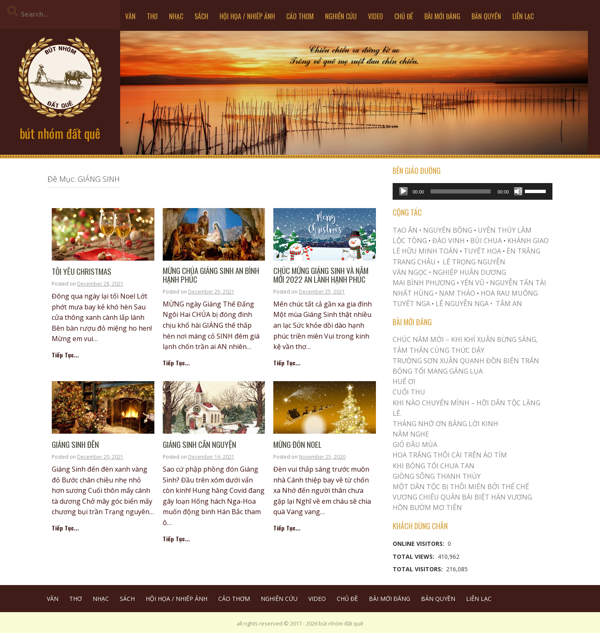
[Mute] (518, 191)
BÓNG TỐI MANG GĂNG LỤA (438, 371)
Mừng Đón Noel (297, 445)
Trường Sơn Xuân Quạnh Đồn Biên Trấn (466, 360)
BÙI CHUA (486, 240)
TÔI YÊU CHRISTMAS (81, 271)
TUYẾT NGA (412, 303)
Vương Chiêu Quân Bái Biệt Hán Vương (462, 497)
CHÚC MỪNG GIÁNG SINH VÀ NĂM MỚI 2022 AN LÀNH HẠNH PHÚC (320, 275)
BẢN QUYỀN (486, 16)
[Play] (403, 191)
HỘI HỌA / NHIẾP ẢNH (247, 16)
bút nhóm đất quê (60, 133)
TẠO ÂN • (407, 230)
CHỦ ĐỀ (403, 16)
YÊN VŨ (472, 282)
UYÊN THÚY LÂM (504, 230)
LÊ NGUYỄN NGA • (464, 303)
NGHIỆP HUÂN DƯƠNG (469, 272)
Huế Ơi (404, 381)
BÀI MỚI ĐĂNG (442, 16)
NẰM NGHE (411, 434)
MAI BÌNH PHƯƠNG (424, 282)
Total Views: (414, 556)
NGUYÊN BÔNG (447, 230)
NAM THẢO (457, 293)
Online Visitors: (419, 544)
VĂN (130, 16)
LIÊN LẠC (523, 16)
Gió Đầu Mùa (415, 444)
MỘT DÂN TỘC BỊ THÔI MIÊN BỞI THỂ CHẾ (461, 486)
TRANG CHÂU (414, 261)
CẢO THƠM (300, 16)
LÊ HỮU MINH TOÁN (425, 251)
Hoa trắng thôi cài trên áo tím (450, 455)
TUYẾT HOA (482, 251)
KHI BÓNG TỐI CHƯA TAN (433, 465)
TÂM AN (509, 303)
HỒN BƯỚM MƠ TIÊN (427, 507)
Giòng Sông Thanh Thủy (437, 476)
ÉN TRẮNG (523, 251)
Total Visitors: (418, 569)
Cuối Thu (409, 392)
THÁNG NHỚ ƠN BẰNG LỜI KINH (445, 423)
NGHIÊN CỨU (341, 16)
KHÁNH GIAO (528, 240)
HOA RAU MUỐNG (508, 293)
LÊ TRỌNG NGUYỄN (474, 261)
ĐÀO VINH (448, 240)
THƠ (152, 16)
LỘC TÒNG (410, 240)
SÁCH (201, 16)
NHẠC (176, 16)
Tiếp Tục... (65, 354)
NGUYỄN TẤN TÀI (518, 282)
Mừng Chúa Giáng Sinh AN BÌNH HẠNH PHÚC (211, 275)
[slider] (461, 191)
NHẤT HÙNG (413, 293)
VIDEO (375, 16)
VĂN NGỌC (411, 272)
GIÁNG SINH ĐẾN (75, 445)
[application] (472, 191)
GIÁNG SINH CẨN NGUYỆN (199, 445)
